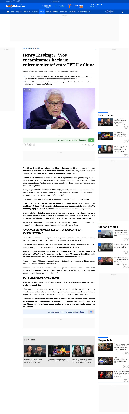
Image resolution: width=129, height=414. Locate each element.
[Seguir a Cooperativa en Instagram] (19, 1)
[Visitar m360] (109, 13)
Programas (72, 11)
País (12, 11)
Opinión (48, 11)
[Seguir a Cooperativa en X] (17, 1)
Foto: (25, 90)
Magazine (19, 11)
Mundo (42, 11)
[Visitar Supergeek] (112, 13)
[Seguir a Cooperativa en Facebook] (14, 1)
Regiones (35, 11)
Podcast (55, 11)
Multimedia (63, 11)
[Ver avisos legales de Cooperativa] (106, 13)
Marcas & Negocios (84, 11)
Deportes (27, 11)
